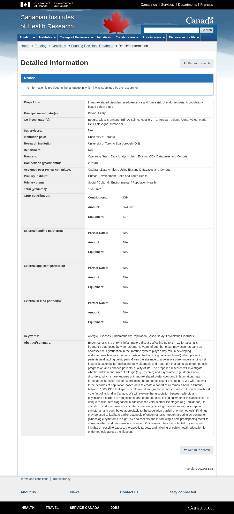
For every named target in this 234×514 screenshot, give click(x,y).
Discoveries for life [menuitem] (184, 37)
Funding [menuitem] (27, 37)
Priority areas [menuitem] (153, 37)
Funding (41, 46)
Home (25, 46)
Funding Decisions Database (92, 46)
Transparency (61, 479)
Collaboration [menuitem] (127, 37)
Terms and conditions (34, 479)
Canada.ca (149, 4)
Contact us (129, 492)
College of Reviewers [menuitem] (76, 37)
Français (206, 4)
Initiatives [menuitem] (104, 37)
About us (28, 492)
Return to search (199, 63)
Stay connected (183, 492)
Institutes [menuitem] (47, 37)
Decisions (59, 46)
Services (167, 4)
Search (207, 30)
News (75, 492)
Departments (187, 4)
